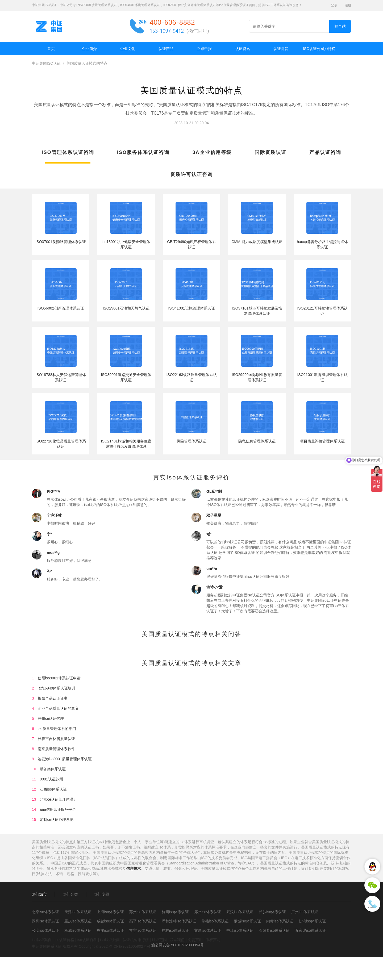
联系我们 (177, 940)
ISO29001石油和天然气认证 (126, 308)
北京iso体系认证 (45, 912)
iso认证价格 (64, 940)
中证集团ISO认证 (46, 63)
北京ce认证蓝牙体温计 (58, 799)
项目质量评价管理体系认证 (322, 441)
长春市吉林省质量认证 (56, 739)
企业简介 (89, 49)
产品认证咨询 (325, 152)
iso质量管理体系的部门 (57, 728)
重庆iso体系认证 (77, 921)
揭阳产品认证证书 (53, 698)
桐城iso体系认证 (247, 921)
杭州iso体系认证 (175, 912)
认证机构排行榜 (136, 940)
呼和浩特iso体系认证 (179, 921)
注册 (348, 5)
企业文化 (127, 49)
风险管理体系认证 (191, 441)
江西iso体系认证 (53, 789)
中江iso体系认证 (239, 930)
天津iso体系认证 (77, 912)
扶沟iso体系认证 (312, 921)
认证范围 (159, 940)
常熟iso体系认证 (215, 921)
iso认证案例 (42, 940)
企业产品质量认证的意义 (58, 708)
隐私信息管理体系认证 (257, 441)
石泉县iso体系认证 (274, 930)
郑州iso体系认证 (207, 912)
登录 (334, 5)
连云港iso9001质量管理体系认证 (65, 759)
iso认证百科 (87, 940)
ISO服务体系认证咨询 (143, 152)
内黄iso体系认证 (279, 921)
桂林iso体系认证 (175, 930)
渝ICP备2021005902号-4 (129, 946)
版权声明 (213, 940)
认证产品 (166, 49)
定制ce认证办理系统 (56, 819)
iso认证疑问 (110, 940)
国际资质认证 (270, 152)
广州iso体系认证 (304, 912)
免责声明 (195, 940)
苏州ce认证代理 (51, 718)
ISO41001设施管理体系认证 (191, 308)
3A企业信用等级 (212, 152)
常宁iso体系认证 (142, 930)
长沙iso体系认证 (272, 912)
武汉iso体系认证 (239, 912)
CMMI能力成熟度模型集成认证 (256, 242)
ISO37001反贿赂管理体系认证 (60, 242)
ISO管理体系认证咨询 (68, 152)
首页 (51, 49)
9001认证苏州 (51, 779)
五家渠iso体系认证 (310, 930)
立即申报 (204, 49)
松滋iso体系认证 (77, 930)
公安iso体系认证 (45, 930)
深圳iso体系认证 (45, 921)
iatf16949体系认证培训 (57, 688)
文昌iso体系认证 (207, 930)
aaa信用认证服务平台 (58, 809)
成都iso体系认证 (110, 921)
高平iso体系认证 (142, 921)
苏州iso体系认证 (142, 912)
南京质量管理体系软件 (56, 749)
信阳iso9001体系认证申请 (59, 678)
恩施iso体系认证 (110, 930)
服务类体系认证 (53, 769)
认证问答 (280, 49)
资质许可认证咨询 (191, 174)
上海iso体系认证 (110, 912)
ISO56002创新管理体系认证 (60, 308)
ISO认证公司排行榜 (319, 49)
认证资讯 (242, 49)
